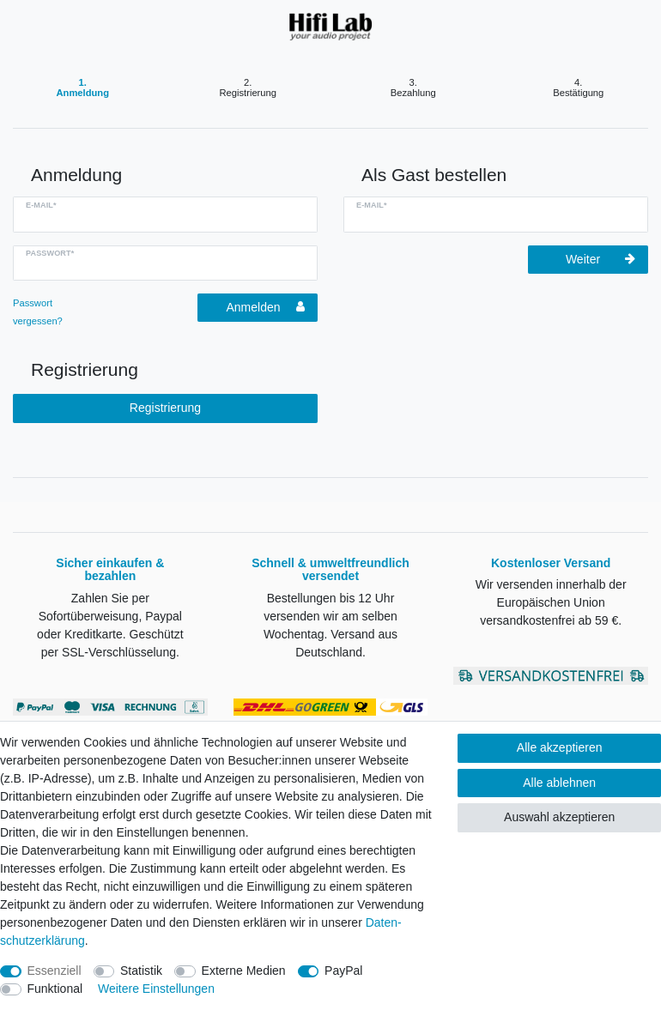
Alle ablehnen (559, 782)
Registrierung (165, 407)
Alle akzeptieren (560, 747)
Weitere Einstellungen (156, 988)
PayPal (343, 970)
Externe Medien (244, 970)
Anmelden (265, 307)
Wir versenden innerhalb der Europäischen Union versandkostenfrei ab (551, 602)
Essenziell (54, 970)
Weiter (600, 259)
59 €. (606, 620)
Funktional (55, 988)
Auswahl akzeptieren (559, 817)
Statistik (141, 970)
